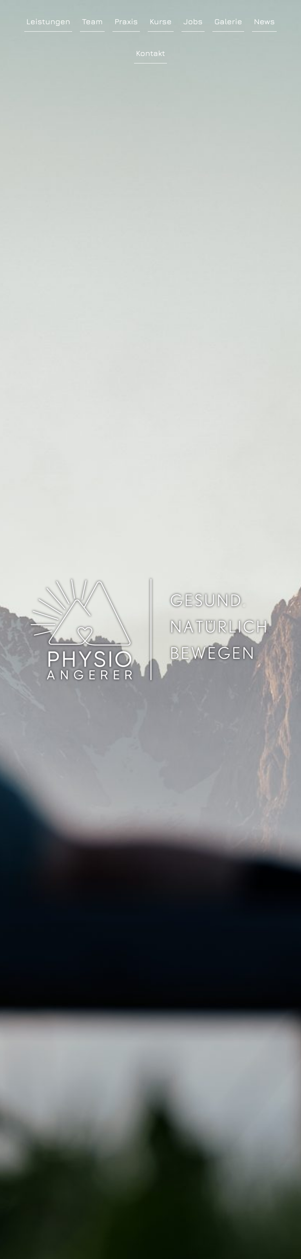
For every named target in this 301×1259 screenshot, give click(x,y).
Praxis (126, 21)
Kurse (161, 21)
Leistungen (48, 21)
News (264, 21)
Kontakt (150, 53)
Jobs (193, 21)
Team (92, 21)
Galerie (228, 21)
